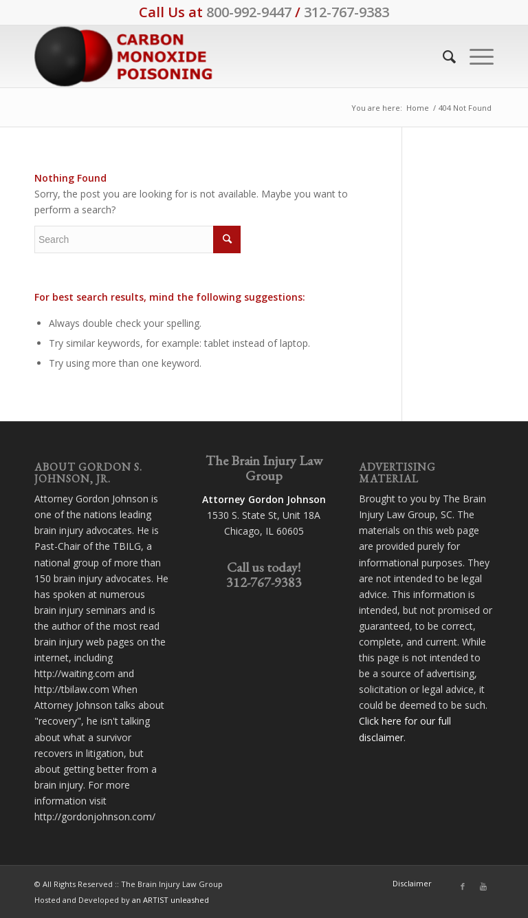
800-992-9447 (249, 12)
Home (417, 108)
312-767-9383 (346, 12)
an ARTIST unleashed (170, 900)
